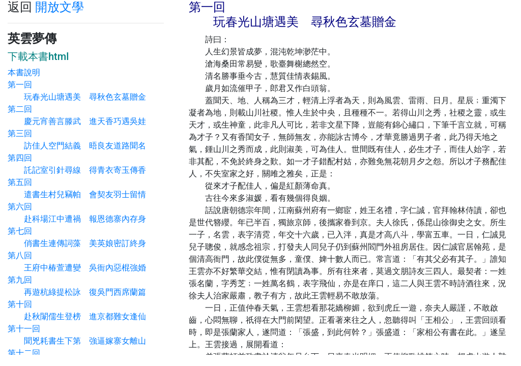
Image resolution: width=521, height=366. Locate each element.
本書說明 (24, 72)
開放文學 (59, 7)
